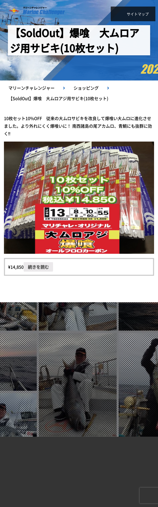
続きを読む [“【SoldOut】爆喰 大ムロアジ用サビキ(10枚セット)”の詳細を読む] (38, 267)
